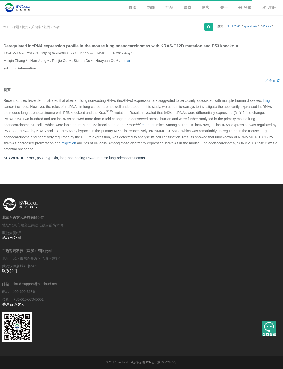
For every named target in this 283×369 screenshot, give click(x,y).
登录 (245, 7)
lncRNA (233, 26)
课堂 (188, 7)
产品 (169, 7)
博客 (206, 7)
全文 (270, 80)
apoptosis (250, 26)
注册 (269, 7)
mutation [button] (148, 125)
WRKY (267, 26)
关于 (224, 7)
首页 (133, 7)
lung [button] (266, 101)
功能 (151, 7)
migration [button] (68, 143)
